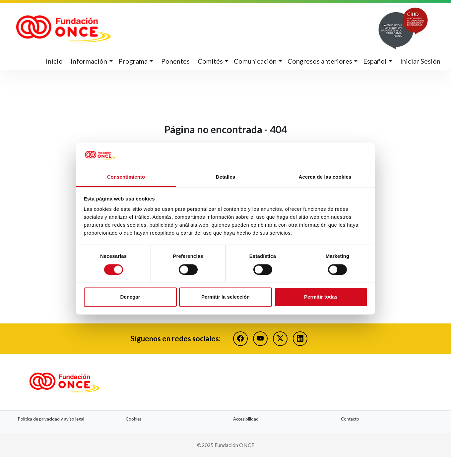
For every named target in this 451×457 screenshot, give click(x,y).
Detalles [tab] (225, 177)
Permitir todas (321, 297)
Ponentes (175, 61)
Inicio (54, 61)
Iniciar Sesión (420, 61)
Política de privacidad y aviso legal (51, 419)
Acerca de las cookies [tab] (325, 177)
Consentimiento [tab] (126, 177)
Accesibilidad (246, 419)
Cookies (134, 419)
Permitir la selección (225, 297)
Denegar (130, 297)
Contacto (350, 419)
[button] (91, 61)
